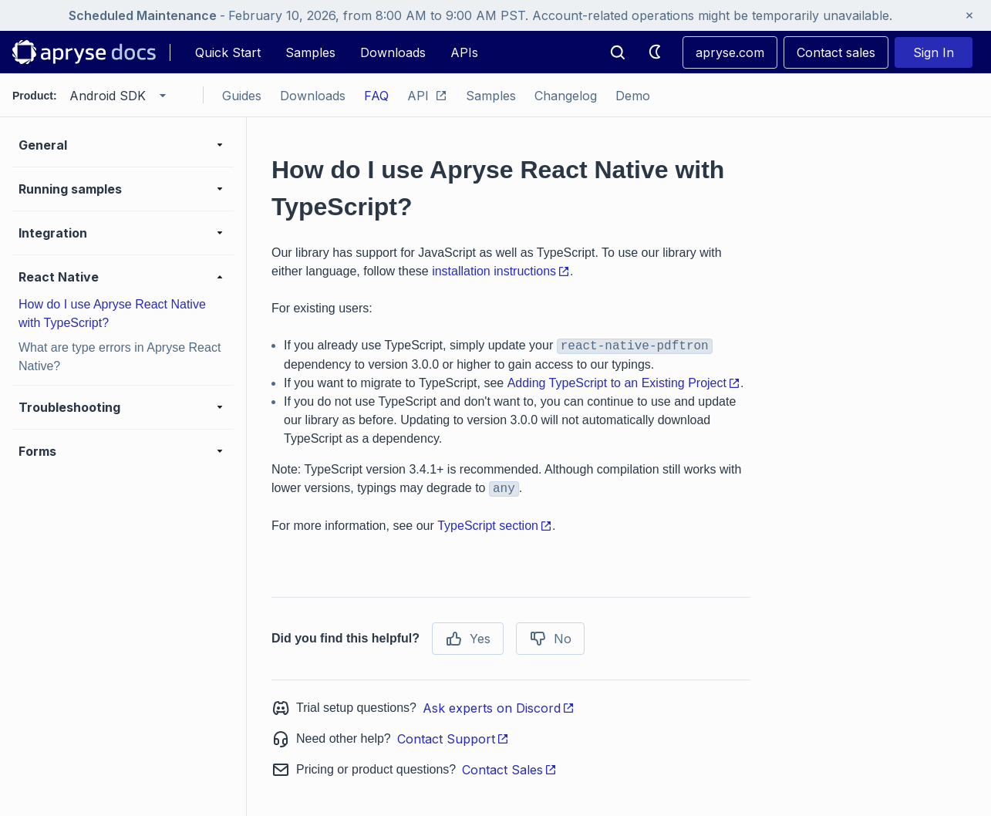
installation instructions (501, 271)
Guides (241, 95)
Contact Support (453, 739)
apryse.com (730, 52)
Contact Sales (509, 769)
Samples (310, 52)
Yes (467, 638)
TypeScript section (494, 525)
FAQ (376, 95)
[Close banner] (969, 15)
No (550, 638)
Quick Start (228, 52)
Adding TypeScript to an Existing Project (623, 382)
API (427, 95)
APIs (464, 52)
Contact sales (836, 52)
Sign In (933, 52)
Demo (632, 95)
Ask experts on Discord (499, 708)
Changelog (565, 95)
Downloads (393, 52)
